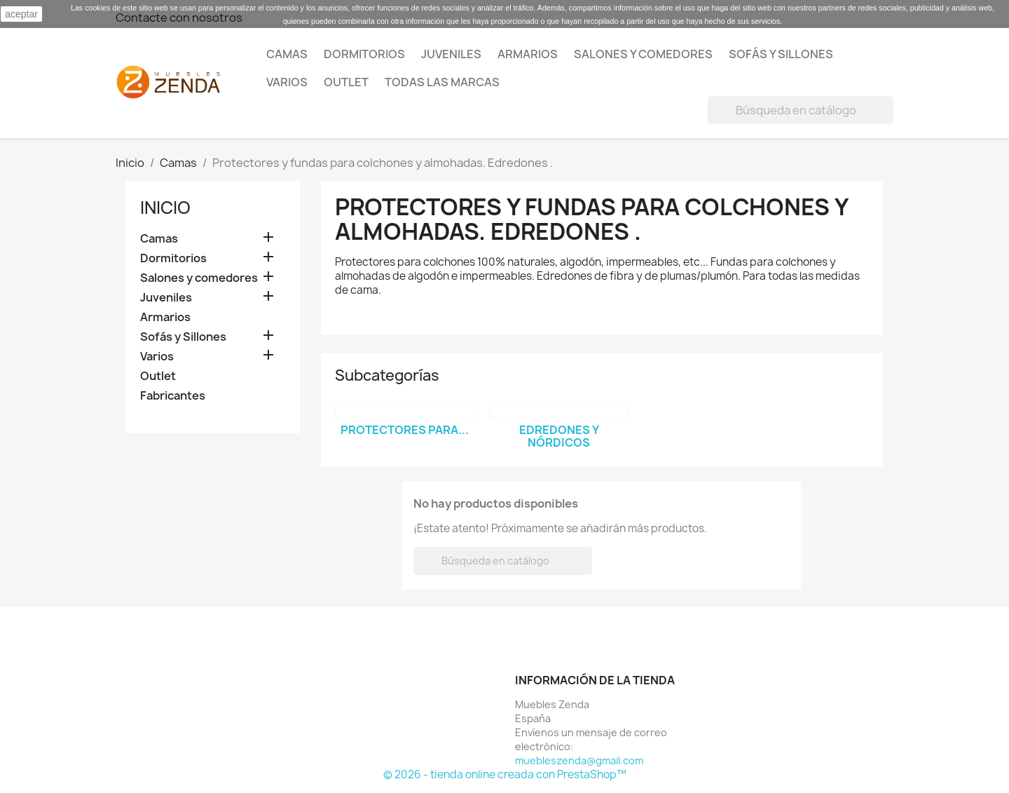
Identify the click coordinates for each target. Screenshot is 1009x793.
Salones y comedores (643, 54)
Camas (287, 54)
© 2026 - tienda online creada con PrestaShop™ (504, 774)
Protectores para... (405, 430)
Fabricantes (172, 395)
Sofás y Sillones (781, 54)
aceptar (21, 14)
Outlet (346, 82)
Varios (287, 82)
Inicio (165, 207)
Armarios (527, 54)
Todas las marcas (442, 82)
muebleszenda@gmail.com (579, 760)
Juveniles (451, 54)
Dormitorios (364, 54)
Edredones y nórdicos (559, 436)
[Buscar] (800, 110)
